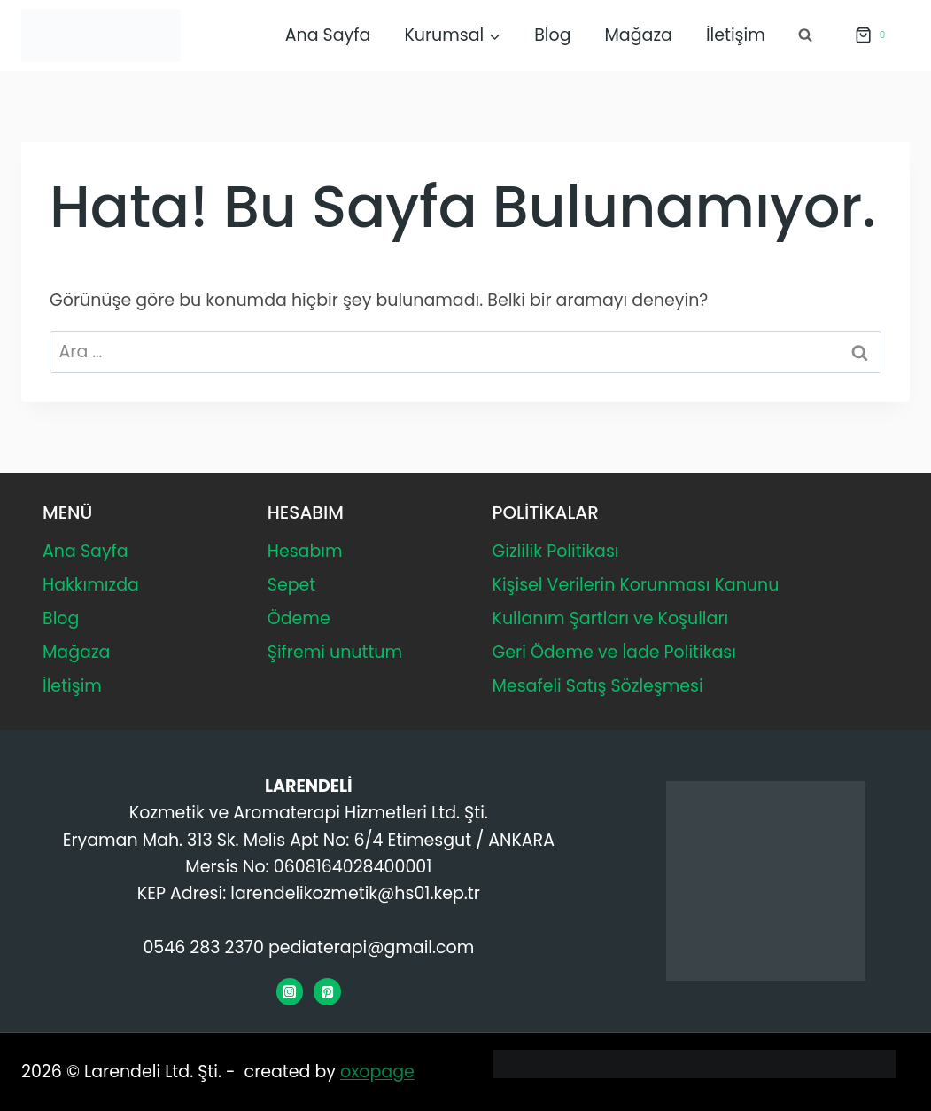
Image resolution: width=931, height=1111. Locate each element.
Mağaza (638, 35)
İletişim (735, 35)
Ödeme (299, 618)
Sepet (291, 585)
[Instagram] (289, 991)
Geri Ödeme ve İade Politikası (614, 652)
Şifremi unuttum (335, 652)
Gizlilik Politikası (556, 551)
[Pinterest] (327, 991)
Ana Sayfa (328, 35)
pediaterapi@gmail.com (371, 947)
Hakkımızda (91, 585)
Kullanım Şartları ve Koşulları (611, 618)
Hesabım (305, 551)
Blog (552, 35)
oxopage (377, 1072)
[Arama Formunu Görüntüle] (805, 35)
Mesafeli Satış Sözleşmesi (598, 686)
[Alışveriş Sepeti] (869, 35)
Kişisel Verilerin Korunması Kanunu (636, 585)
